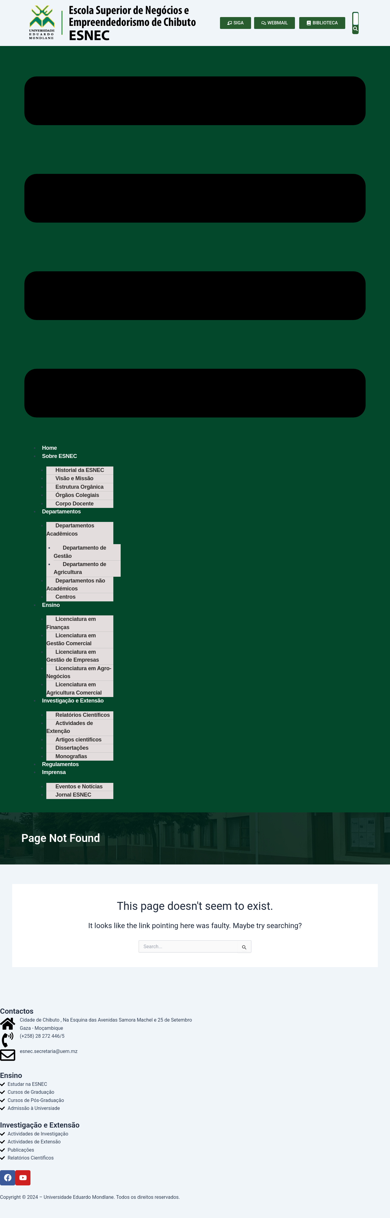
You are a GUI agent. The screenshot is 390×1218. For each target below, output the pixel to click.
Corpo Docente (74, 506)
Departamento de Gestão (80, 555)
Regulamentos (60, 775)
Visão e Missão (74, 480)
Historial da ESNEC (79, 471)
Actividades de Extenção (69, 737)
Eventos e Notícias (79, 798)
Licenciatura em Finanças (71, 629)
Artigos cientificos (78, 750)
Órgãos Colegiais (77, 497)
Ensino (51, 610)
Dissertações (71, 758)
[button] (195, 248)
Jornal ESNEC (73, 807)
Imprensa (54, 783)
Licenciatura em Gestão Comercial (71, 646)
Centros (65, 602)
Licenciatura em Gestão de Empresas (72, 663)
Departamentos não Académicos (75, 589)
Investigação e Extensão (73, 709)
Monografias (71, 767)
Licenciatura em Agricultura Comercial (74, 697)
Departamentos (61, 514)
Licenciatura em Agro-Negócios (78, 680)
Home (49, 448)
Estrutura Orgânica (79, 488)
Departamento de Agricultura (80, 572)
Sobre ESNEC (59, 457)
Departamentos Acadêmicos (70, 532)
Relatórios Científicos (82, 724)
